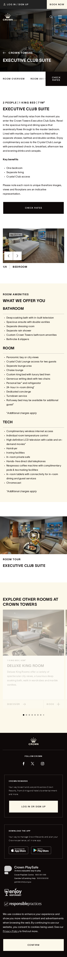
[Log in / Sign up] (16, 4)
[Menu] (60, 17)
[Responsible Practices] (22, 904)
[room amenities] (42, 79)
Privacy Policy (11, 931)
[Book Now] (57, 4)
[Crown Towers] (16, 53)
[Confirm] (33, 945)
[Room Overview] (14, 79)
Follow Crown (33, 756)
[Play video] (33, 535)
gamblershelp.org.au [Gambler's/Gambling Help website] (22, 882)
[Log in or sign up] (33, 807)
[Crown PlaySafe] (26, 871)
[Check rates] (56, 79)
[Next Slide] (17, 256)
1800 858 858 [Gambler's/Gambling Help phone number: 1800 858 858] (42, 878)
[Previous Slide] (8, 256)
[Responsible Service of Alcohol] (13, 892)
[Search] (51, 17)
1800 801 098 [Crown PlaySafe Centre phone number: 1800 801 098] (41, 875)
